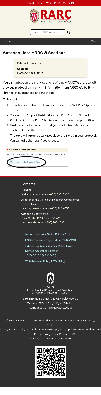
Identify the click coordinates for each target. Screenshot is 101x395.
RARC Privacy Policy (38, 334)
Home (7, 41)
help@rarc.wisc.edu (59, 307)
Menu (94, 41)
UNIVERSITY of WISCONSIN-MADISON (50, 3)
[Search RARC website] (47, 32)
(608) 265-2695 (56, 222)
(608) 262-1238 (63, 303)
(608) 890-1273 (58, 234)
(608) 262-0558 (61, 208)
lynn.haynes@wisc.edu (35, 208)
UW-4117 (58, 261)
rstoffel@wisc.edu (33, 222)
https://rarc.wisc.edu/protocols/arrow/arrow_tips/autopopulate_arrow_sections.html (50, 329)
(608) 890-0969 (60, 194)
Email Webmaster (63, 334)
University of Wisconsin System (74, 320)
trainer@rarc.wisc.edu (35, 194)
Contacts (28, 184)
